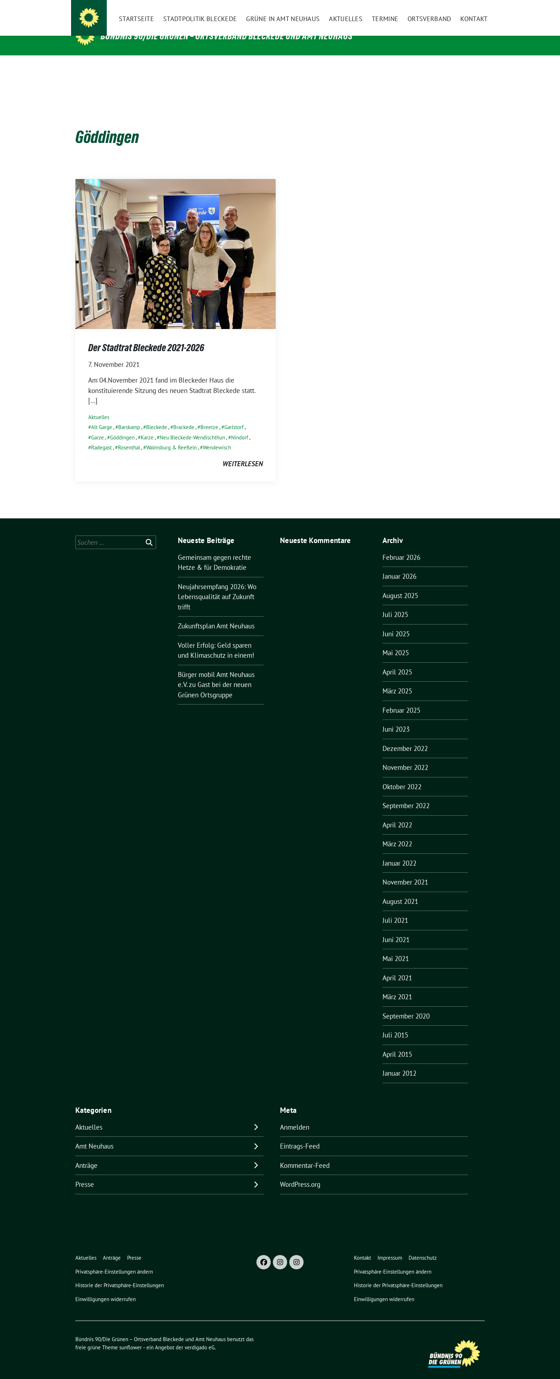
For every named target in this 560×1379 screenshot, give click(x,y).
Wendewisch (217, 436)
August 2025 (400, 584)
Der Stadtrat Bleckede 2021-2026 (146, 336)
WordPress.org (300, 1173)
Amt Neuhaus (94, 1135)
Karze (147, 426)
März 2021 (397, 985)
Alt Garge (101, 416)
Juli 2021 (395, 909)
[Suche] (462, 8)
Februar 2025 (401, 699)
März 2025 (397, 680)
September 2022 (406, 794)
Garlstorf (234, 416)
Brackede (183, 416)
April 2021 (397, 966)
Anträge (86, 1154)
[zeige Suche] (472, 8)
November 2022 (405, 756)
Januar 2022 (399, 852)
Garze (97, 426)
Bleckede (156, 416)
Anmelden (294, 1116)
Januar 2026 (399, 565)
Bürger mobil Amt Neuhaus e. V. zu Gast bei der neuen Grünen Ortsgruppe (216, 673)
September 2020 (406, 1005)
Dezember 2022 (405, 737)
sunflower (130, 1336)
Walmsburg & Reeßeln (171, 436)
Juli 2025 (395, 603)
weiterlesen (242, 452)
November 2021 (405, 871)
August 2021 (400, 890)
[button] (115, 1261)
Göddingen (122, 426)
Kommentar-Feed (305, 1154)
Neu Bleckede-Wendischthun (192, 426)
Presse (84, 1173)
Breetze (209, 416)
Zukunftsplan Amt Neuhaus (216, 615)
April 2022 (397, 814)
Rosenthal (129, 436)
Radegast (101, 436)
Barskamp (129, 416)
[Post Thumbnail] (175, 242)
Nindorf (239, 426)
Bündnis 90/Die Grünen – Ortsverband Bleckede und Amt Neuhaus (227, 36)
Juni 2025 (396, 622)
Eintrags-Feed (300, 1135)
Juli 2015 (395, 1024)
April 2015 (397, 1043)
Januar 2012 (399, 1062)
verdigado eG (200, 1336)
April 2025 (397, 661)
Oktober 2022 (401, 775)
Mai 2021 (395, 947)
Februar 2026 (401, 546)
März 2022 (397, 832)
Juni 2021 (396, 928)
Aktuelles (98, 406)
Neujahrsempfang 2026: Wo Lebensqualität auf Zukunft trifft (217, 585)
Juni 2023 (396, 718)
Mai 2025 (395, 641)
